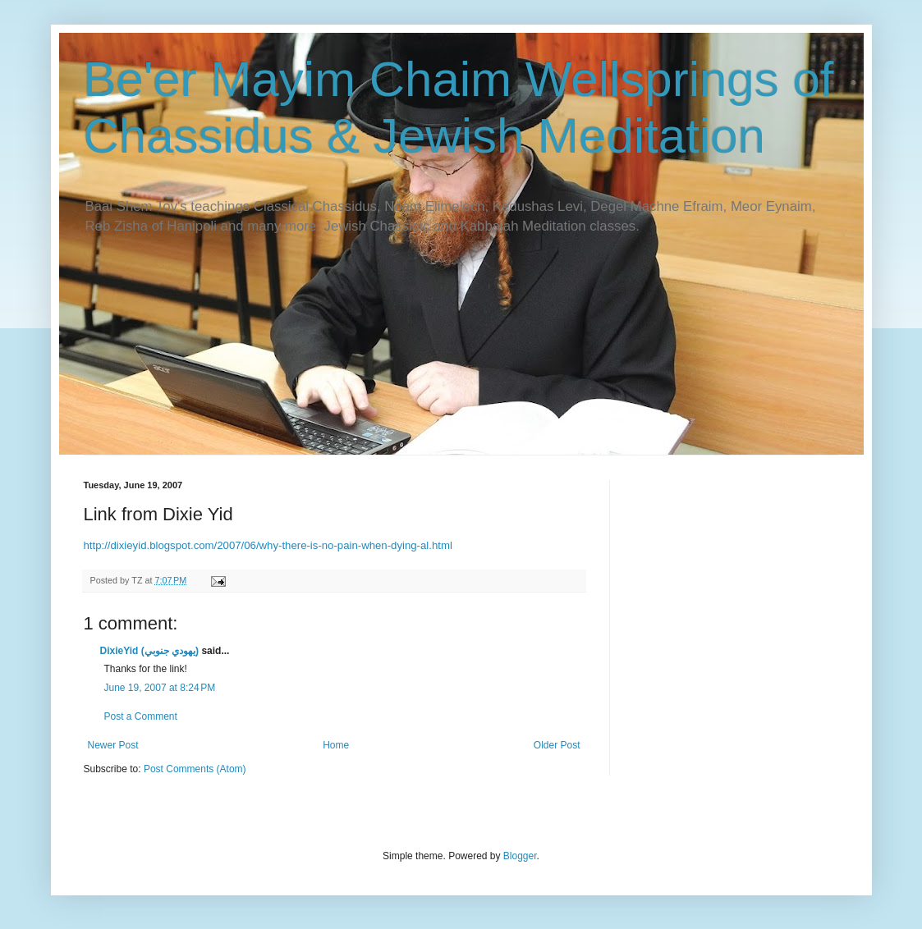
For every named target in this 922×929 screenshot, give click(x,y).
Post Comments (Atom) (195, 769)
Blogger (520, 856)
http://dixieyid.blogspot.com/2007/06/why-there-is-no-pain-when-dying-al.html (268, 545)
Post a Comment (140, 716)
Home (336, 745)
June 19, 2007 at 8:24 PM (160, 687)
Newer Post (113, 745)
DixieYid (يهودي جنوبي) (150, 651)
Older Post (557, 745)
